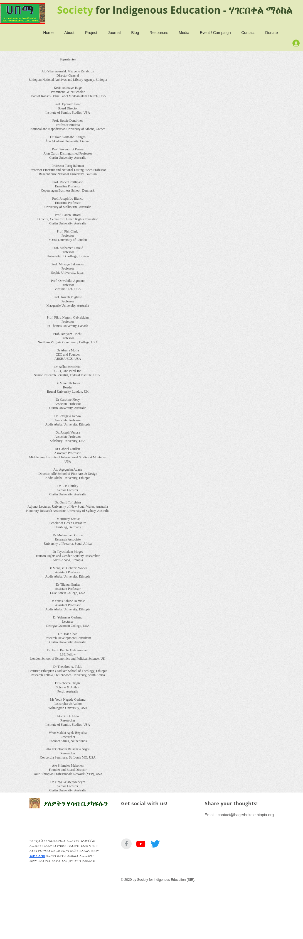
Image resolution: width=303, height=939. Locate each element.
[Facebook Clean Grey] (126, 843)
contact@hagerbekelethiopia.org (246, 815)
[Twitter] (155, 843)
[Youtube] (141, 843)
